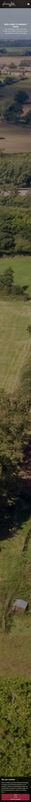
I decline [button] (15, 797)
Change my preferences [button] (15, 799)
